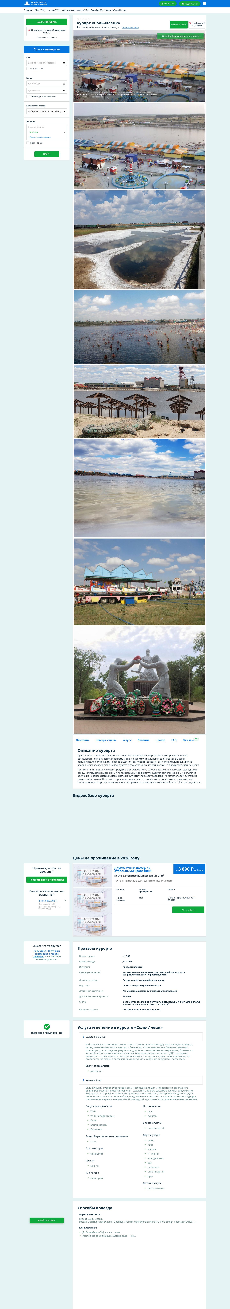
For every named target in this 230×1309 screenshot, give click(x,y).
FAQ (174, 740)
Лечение (143, 740)
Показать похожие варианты (47, 879)
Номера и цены (106, 740)
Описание (82, 740)
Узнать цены (188, 909)
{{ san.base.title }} (47, 900)
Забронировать (47, 21)
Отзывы (189, 739)
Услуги (127, 740)
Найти (46, 154)
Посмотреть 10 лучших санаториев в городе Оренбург (46, 953)
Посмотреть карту (130, 27)
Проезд (160, 740)
